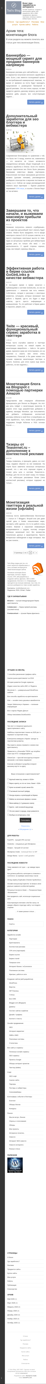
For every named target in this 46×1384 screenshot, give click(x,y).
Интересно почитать (16, 1133)
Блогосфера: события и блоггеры (19, 1097)
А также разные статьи (25, 911)
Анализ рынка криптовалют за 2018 (20, 678)
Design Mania (12, 856)
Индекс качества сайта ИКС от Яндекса (22, 686)
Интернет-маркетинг (16, 1031)
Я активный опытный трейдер (19, 791)
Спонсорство (12, 1289)
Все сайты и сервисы (15, 1048)
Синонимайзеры (15, 1092)
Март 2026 (11, 1303)
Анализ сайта (14, 1080)
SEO (11, 1027)
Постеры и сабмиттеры (17, 1088)
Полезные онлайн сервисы (19, 1052)
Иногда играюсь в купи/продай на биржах (23, 795)
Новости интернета (16, 1145)
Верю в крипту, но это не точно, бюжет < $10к (24, 783)
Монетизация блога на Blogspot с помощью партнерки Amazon (24, 388)
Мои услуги (11, 1277)
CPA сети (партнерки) (17, 951)
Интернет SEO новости (17, 1141)
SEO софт (13, 1076)
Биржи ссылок (14, 955)
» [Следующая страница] (36, 553)
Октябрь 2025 (12, 1323)
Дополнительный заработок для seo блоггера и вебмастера (22, 120)
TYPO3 (11, 995)
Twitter (28, 590)
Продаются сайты (13, 1269)
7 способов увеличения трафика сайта (21, 674)
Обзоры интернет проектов (19, 1063)
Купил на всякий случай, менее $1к (21, 787)
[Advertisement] (23, 642)
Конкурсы (12, 1108)
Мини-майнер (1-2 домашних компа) (21, 803)
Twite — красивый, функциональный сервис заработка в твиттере (23, 331)
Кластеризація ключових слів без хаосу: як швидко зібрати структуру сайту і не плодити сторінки (23, 905)
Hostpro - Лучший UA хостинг (18, 848)
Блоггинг (12, 1101)
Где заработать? (23, 22)
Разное (10, 1113)
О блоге (10, 22)
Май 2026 (10, 1299)
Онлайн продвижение (15, 1023)
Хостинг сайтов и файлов (18, 1011)
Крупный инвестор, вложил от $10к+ (21, 779)
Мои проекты (14, 1129)
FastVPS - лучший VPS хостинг (18, 840)
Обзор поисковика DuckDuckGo (19, 714)
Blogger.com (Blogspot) (17, 1003)
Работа (35, 24)
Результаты (25, 826)
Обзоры (12, 1125)
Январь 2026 (12, 1311)
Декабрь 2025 (12, 1315)
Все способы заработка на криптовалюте (22, 696)
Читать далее (34, 102)
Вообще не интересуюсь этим (19, 815)
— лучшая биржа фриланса (23, 613)
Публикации (11, 1285)
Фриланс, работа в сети (18, 974)
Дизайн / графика (15, 1015)
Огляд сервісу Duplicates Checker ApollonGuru (24, 880)
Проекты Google (15, 1060)
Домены (12, 1007)
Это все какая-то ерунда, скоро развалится (24, 811)
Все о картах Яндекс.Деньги (17, 711)
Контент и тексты (15, 1019)
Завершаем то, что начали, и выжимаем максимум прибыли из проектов (24, 215)
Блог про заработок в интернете (29, 5)
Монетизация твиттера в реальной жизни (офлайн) (24, 505)
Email (22, 590)
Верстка (12, 987)
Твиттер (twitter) (15, 1067)
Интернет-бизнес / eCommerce (20, 966)
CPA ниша (20, 188)
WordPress (13, 983)
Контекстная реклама (17, 947)
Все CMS (12, 999)
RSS (17, 590)
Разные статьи (14, 1149)
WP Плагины (14, 991)
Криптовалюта (14, 943)
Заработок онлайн (14, 935)
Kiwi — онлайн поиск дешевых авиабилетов (23, 700)
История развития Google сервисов (20, 682)
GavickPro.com (27, 1377)
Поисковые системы (16, 1039)
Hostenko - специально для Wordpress (21, 844)
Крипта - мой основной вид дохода (21, 807)
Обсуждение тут (26, 829)
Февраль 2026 (12, 1307)
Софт (9, 1072)
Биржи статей (14, 958)
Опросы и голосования (17, 1121)
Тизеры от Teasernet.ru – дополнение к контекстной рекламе (25, 449)
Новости (12, 1137)
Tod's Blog (13, 7)
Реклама (35, 22)
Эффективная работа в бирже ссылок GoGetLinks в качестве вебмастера (25, 273)
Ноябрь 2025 (12, 1319)
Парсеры (12, 1084)
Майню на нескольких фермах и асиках (22, 799)
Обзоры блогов (14, 1104)
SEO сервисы (14, 1056)
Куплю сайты (24, 24)
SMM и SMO (13, 1035)
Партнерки (13, 939)
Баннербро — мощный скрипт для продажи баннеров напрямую (24, 60)
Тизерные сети (14, 962)
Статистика (13, 1043)
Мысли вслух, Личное (17, 1117)
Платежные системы (16, 970)
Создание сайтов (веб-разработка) (20, 979)
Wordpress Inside (13, 852)
